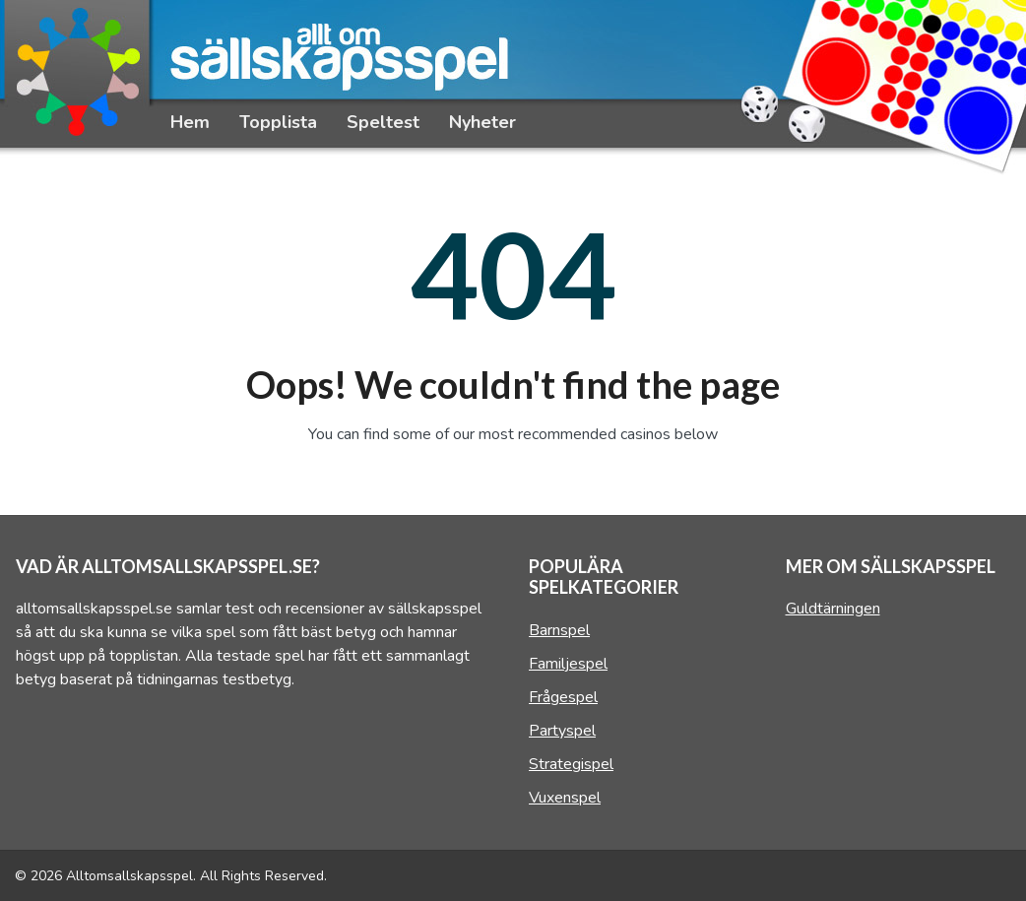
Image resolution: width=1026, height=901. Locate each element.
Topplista (278, 122)
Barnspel (559, 630)
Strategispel (571, 764)
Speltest (383, 122)
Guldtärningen (833, 608)
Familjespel (568, 664)
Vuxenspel (565, 797)
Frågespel (563, 697)
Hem (190, 122)
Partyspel (562, 730)
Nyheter (482, 122)
